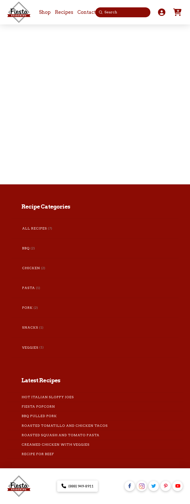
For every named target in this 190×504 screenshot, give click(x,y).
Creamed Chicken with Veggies (56, 444)
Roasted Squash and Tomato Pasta (60, 435)
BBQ (26, 248)
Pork (27, 307)
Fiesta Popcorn (38, 406)
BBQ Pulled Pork (39, 416)
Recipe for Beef (38, 454)
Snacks (30, 327)
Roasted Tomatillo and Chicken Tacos (65, 425)
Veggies (30, 347)
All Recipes (34, 228)
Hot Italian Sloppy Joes (48, 397)
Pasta (28, 288)
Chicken (31, 268)
